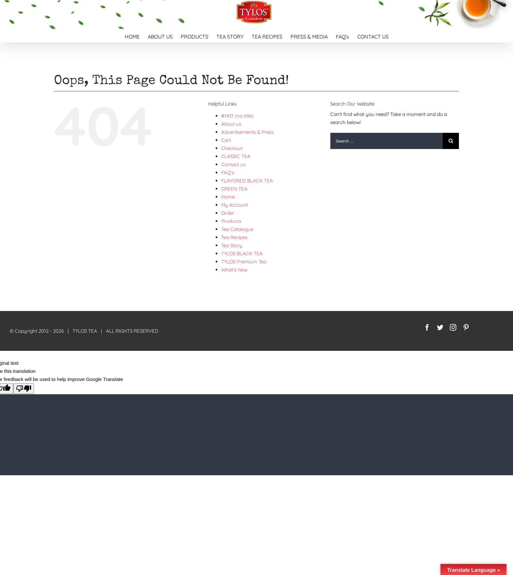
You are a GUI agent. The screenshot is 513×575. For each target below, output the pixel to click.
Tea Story (231, 245)
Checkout (232, 148)
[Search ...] (386, 141)
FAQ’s (227, 172)
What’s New (234, 270)
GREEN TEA (234, 189)
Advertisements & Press (247, 132)
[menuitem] (136, 35)
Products (231, 221)
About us (231, 124)
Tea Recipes (234, 237)
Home (228, 197)
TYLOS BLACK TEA (242, 253)
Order (227, 213)
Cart (226, 140)
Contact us (233, 164)
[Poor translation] (23, 388)
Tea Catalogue (237, 229)
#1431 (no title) (237, 116)
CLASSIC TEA (235, 156)
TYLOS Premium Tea (243, 262)
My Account (234, 205)
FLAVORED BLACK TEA (247, 181)
